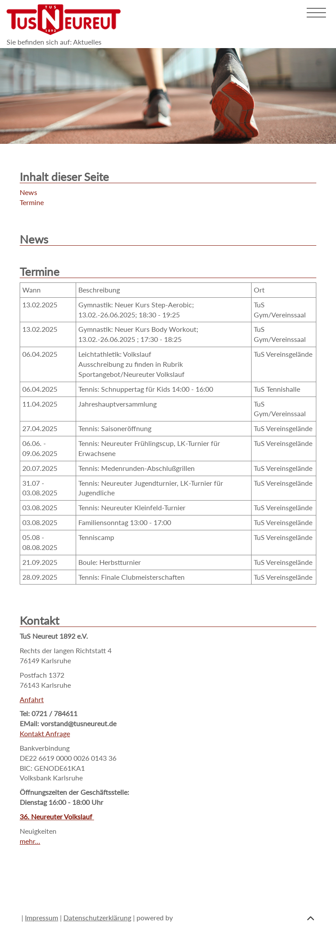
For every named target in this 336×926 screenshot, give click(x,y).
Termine (32, 202)
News (28, 192)
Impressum (41, 917)
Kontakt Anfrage (45, 733)
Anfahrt (32, 699)
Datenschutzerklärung (97, 917)
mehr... (30, 841)
